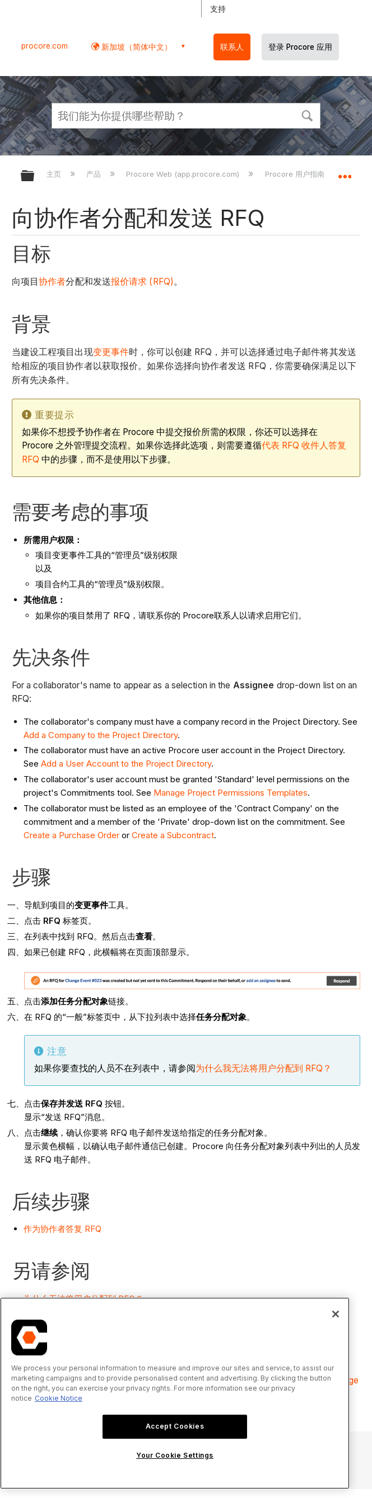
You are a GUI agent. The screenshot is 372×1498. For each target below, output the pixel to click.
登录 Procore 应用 (300, 46)
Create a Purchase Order (71, 835)
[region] (175, 1393)
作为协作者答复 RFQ (62, 1228)
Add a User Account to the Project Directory (126, 763)
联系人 (232, 46)
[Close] (335, 1314)
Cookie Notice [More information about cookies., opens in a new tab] (58, 1398)
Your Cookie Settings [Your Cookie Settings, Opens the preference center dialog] (174, 1455)
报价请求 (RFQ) (142, 281)
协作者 (52, 281)
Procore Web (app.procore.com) (183, 173)
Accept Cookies (175, 1426)
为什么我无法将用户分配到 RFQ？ (264, 1068)
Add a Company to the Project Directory (101, 735)
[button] (307, 114)
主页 (54, 173)
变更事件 (111, 352)
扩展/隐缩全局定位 (344, 172)
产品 (94, 173)
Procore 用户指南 (296, 173)
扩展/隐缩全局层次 (34, 176)
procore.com (44, 45)
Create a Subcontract (173, 835)
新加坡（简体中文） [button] (135, 46)
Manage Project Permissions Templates (231, 792)
